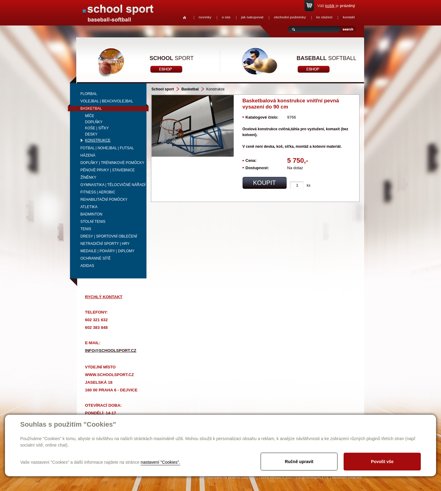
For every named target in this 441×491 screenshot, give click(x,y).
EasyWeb (248, 477)
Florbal (89, 94)
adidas (87, 266)
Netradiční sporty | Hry (105, 244)
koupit (264, 182)
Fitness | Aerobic (98, 192)
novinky (205, 17)
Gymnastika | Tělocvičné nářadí (113, 185)
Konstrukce (98, 140)
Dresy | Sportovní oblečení (109, 236)
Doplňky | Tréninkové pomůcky (113, 163)
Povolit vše (382, 461)
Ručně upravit (299, 461)
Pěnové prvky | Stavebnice (108, 170)
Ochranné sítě (96, 258)
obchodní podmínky (290, 17)
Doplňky (94, 122)
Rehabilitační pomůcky (104, 199)
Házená (88, 155)
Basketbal (91, 108)
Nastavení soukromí (347, 477)
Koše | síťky (97, 128)
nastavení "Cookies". (160, 462)
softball (326, 58)
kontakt (349, 17)
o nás (226, 17)
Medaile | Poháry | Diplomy (108, 251)
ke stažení (324, 17)
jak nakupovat (252, 17)
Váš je (336, 5)
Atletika (89, 207)
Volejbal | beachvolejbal (107, 101)
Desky (91, 134)
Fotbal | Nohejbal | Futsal (107, 148)
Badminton (92, 214)
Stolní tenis (93, 221)
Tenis (86, 229)
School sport (163, 89)
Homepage (184, 17)
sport (172, 58)
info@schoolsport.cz (111, 350)
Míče (89, 116)
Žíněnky (88, 177)
